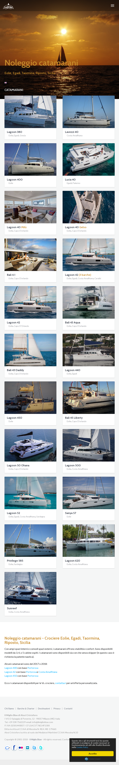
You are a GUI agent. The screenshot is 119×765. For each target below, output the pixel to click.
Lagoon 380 (14, 132)
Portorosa (32, 667)
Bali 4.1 (11, 275)
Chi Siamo (9, 708)
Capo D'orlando (21, 231)
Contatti (68, 708)
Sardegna (40, 517)
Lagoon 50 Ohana (18, 465)
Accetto (93, 753)
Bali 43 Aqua (72, 322)
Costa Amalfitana (74, 135)
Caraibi (98, 278)
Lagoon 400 (15, 179)
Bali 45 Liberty (74, 417)
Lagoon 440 (72, 370)
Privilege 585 (15, 560)
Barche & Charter (26, 708)
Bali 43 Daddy (15, 370)
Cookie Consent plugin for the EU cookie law (92, 759)
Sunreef (12, 608)
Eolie (11, 135)
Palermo (76, 183)
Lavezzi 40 (71, 132)
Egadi (16, 135)
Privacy (56, 708)
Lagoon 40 (14, 227)
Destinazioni (44, 708)
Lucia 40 (70, 179)
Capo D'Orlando (21, 326)
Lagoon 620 (72, 560)
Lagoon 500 (73, 465)
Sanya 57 (70, 513)
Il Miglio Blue (35, 739)
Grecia (23, 135)
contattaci (60, 682)
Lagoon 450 (14, 417)
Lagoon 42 (71, 275)
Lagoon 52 (13, 513)
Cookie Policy (102, 747)
